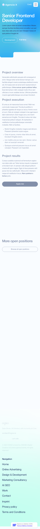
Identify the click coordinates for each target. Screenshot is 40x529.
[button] (29, 4)
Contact (6, 496)
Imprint (5, 502)
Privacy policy (9, 507)
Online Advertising (11, 470)
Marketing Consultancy (14, 480)
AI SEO (6, 485)
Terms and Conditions (13, 512)
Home (5, 464)
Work (5, 491)
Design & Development (14, 475)
